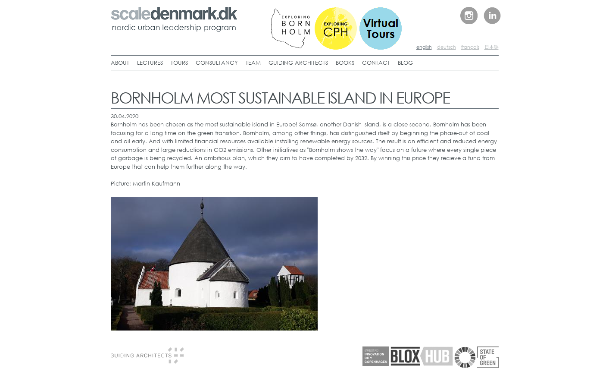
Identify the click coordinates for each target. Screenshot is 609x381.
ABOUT (120, 62)
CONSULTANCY (217, 62)
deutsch (446, 47)
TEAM (253, 62)
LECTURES (150, 62)
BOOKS (345, 62)
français (470, 47)
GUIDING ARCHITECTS (298, 62)
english (424, 47)
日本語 (491, 47)
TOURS (179, 62)
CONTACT (376, 62)
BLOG (405, 62)
